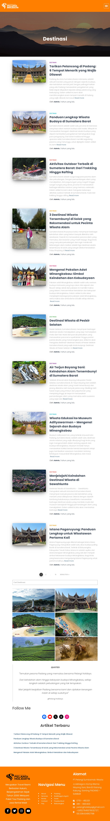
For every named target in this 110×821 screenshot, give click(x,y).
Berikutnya (64, 575)
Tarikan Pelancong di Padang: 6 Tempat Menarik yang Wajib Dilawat (72, 70)
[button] (106, 6)
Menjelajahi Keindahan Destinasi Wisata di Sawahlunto (67, 480)
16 (55, 575)
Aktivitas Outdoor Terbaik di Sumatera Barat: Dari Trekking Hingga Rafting (73, 168)
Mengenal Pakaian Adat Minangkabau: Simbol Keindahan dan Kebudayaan (72, 274)
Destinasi (52, 63)
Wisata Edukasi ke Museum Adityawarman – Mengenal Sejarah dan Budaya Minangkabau (70, 424)
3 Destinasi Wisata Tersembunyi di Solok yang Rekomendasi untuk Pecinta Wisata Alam (71, 221)
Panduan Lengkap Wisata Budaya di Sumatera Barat (70, 119)
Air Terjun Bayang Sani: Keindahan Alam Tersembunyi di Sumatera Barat (73, 371)
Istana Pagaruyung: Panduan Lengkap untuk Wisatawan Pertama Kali (72, 533)
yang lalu (67, 102)
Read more (79, 98)
